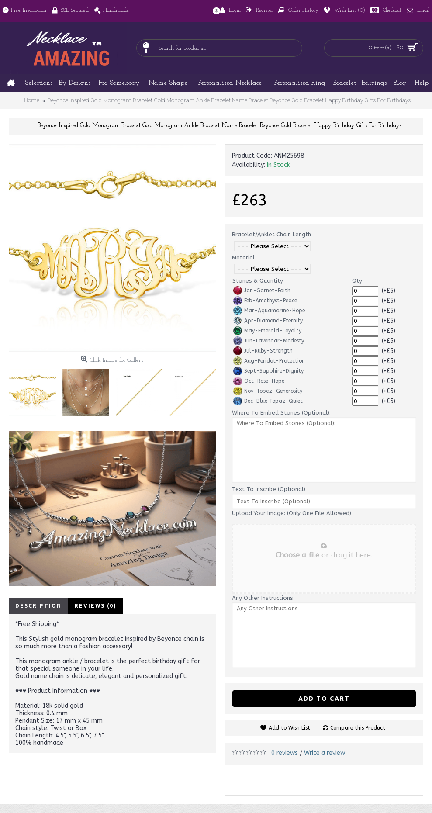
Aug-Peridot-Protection (269, 360)
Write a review (324, 753)
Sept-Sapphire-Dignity (268, 371)
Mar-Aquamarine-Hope (269, 310)
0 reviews (284, 753)
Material (243, 257)
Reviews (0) (96, 606)
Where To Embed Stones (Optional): (281, 412)
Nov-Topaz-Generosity (267, 391)
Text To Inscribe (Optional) (268, 489)
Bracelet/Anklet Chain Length (271, 234)
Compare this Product (357, 728)
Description (38, 606)
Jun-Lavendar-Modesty (268, 340)
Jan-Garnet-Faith (261, 290)
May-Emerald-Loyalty (267, 330)
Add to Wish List (289, 728)
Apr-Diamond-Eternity (268, 320)
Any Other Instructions (262, 598)
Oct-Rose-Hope (258, 381)
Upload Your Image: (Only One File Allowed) (291, 513)
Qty (357, 280)
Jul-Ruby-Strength (263, 350)
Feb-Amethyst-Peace (265, 300)
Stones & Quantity (257, 280)
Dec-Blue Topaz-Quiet (268, 401)
